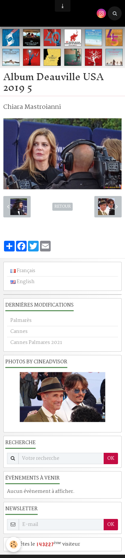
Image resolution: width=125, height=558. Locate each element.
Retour (62, 206)
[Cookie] (13, 544)
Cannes (19, 332)
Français (22, 271)
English (22, 282)
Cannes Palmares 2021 (36, 343)
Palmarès (21, 321)
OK (110, 458)
